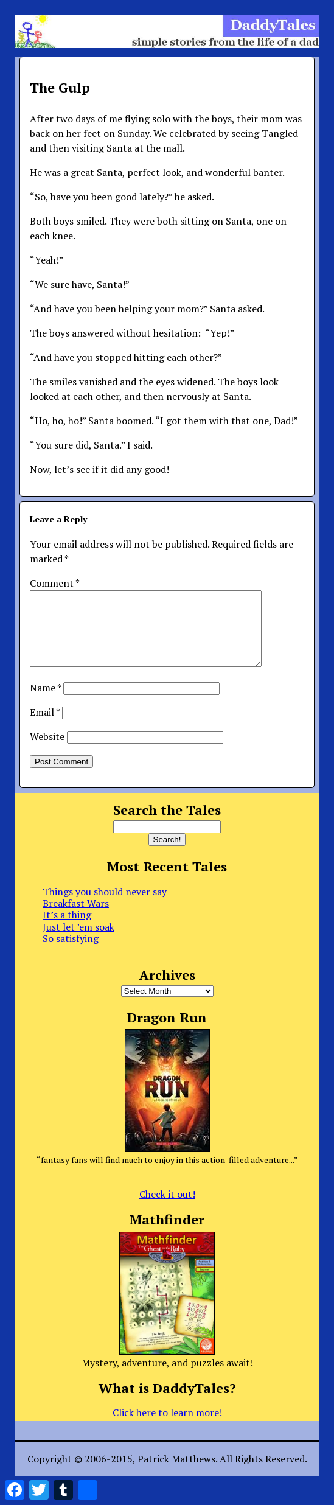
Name (45, 702)
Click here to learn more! (167, 1427)
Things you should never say (105, 906)
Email (45, 726)
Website (47, 751)
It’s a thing (67, 929)
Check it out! (167, 1208)
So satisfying (71, 953)
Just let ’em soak (78, 941)
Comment (54, 583)
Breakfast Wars (76, 917)
